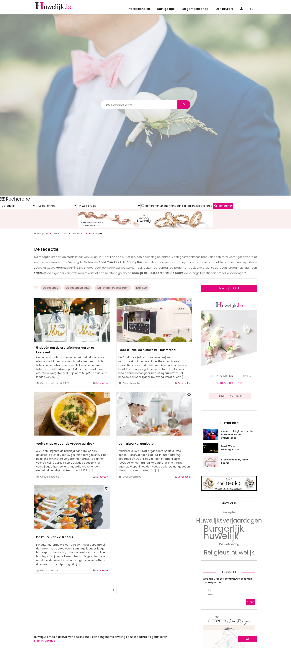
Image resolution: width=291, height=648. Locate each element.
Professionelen (139, 9)
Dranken (141, 274)
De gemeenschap (195, 9)
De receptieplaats (77, 274)
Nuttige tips (166, 9)
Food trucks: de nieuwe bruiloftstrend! (147, 336)
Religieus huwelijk (229, 611)
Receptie (229, 571)
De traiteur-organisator (136, 430)
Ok (247, 639)
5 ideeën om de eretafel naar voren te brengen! (65, 336)
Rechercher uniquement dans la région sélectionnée (225, 333)
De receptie (50, 274)
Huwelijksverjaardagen (229, 579)
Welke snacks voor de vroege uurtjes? (65, 430)
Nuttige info (229, 482)
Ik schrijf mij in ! (229, 275)
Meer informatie (44, 641)
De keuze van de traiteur (54, 523)
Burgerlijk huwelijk (223, 591)
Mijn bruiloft (224, 9)
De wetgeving (229, 603)
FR (251, 9)
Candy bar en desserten (112, 274)
